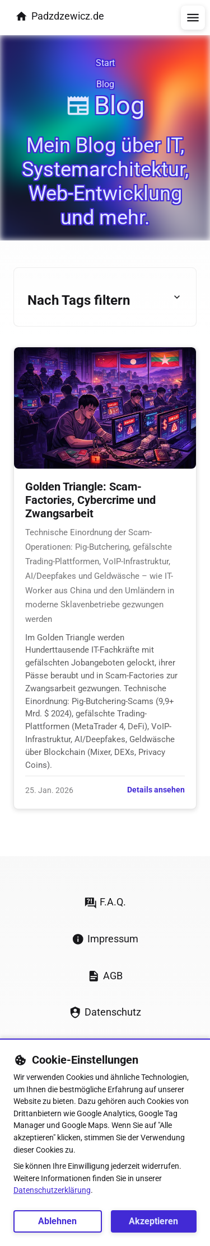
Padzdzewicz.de (59, 16)
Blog (105, 84)
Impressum (105, 939)
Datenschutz (105, 1012)
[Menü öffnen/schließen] (193, 18)
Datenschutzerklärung (52, 1190)
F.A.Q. (105, 902)
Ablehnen (57, 1221)
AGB (105, 976)
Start (105, 63)
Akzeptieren (153, 1221)
